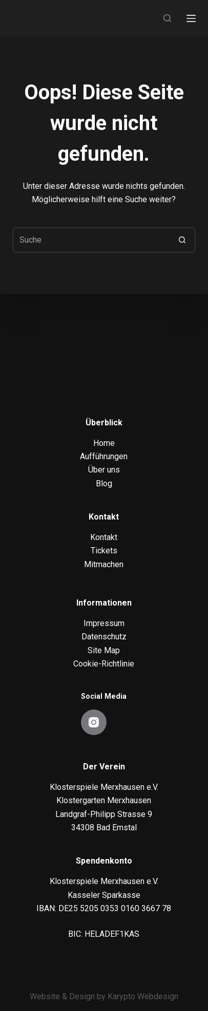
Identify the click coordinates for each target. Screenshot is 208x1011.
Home (104, 443)
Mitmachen (103, 564)
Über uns (104, 470)
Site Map (104, 650)
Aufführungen (104, 456)
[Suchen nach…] (91, 240)
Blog (104, 483)
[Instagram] (94, 722)
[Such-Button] (183, 240)
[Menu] (191, 18)
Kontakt (103, 537)
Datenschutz (104, 636)
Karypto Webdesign (143, 996)
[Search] (167, 18)
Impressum (104, 623)
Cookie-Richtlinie (103, 664)
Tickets (104, 550)
